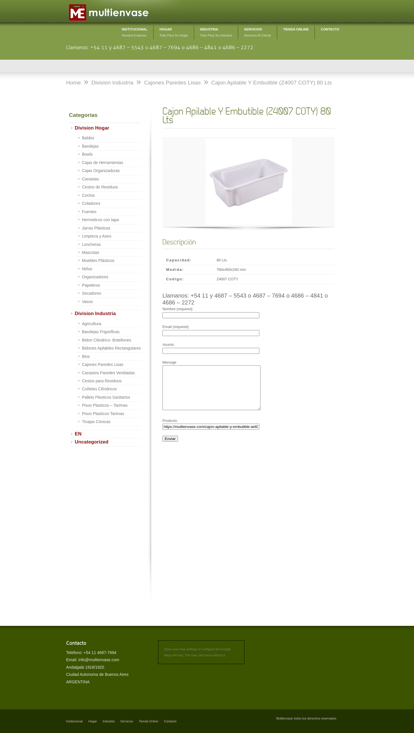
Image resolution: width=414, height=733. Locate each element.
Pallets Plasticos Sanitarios (106, 397)
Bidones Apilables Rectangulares (111, 348)
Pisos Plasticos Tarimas (103, 413)
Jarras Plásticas (96, 228)
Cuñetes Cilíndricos (99, 389)
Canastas (90, 179)
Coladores (91, 203)
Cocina (88, 195)
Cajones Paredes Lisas (102, 364)
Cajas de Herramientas (102, 162)
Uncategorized (91, 442)
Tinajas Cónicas (96, 421)
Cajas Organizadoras (101, 170)
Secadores (91, 293)
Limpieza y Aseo (96, 236)
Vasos (87, 301)
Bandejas (90, 146)
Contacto (170, 721)
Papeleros (91, 285)
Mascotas (90, 252)
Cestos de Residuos (100, 187)
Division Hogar (92, 128)
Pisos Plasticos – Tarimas (104, 405)
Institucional (74, 721)
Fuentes (89, 211)
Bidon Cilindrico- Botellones (106, 340)
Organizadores (95, 277)
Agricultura (91, 323)
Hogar (92, 721)
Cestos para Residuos (102, 381)
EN (78, 434)
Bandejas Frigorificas (101, 331)
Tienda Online (148, 721)
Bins (86, 356)
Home (73, 83)
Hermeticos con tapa (100, 219)
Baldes (88, 138)
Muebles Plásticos (98, 260)
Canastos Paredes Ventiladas (108, 373)
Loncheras (91, 244)
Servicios (126, 721)
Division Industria (95, 313)
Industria (109, 721)
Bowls (87, 154)
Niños (87, 269)
